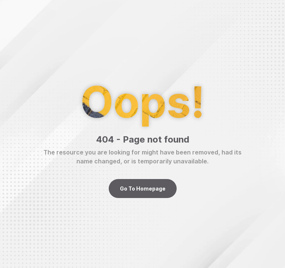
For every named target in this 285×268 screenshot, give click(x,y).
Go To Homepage (143, 188)
